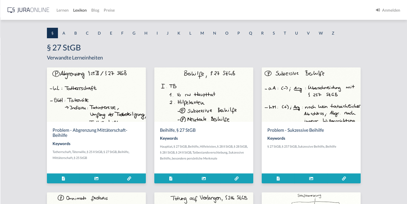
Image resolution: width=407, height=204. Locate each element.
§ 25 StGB (128, 158)
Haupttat (212, 146)
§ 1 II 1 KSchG (17, 187)
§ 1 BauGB (14, 73)
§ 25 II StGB (142, 152)
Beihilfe (171, 152)
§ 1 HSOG (13, 111)
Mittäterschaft (110, 158)
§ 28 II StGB (270, 146)
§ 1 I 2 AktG (15, 136)
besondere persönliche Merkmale (256, 158)
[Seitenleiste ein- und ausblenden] (81, 9)
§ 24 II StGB (237, 152)
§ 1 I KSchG (14, 175)
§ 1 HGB (12, 98)
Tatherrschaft (109, 152)
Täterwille (126, 152)
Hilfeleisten (254, 146)
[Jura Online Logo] (118, 10)
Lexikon (170, 10)
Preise (199, 10)
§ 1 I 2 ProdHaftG (20, 149)
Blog (185, 10)
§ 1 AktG (12, 60)
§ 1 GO (10, 85)
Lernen (152, 10)
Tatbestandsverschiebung (264, 152)
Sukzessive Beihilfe (219, 158)
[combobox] (45, 27)
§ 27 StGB (157, 152)
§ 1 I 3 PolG (14, 162)
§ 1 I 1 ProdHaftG (20, 124)
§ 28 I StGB (221, 152)
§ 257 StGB (333, 146)
